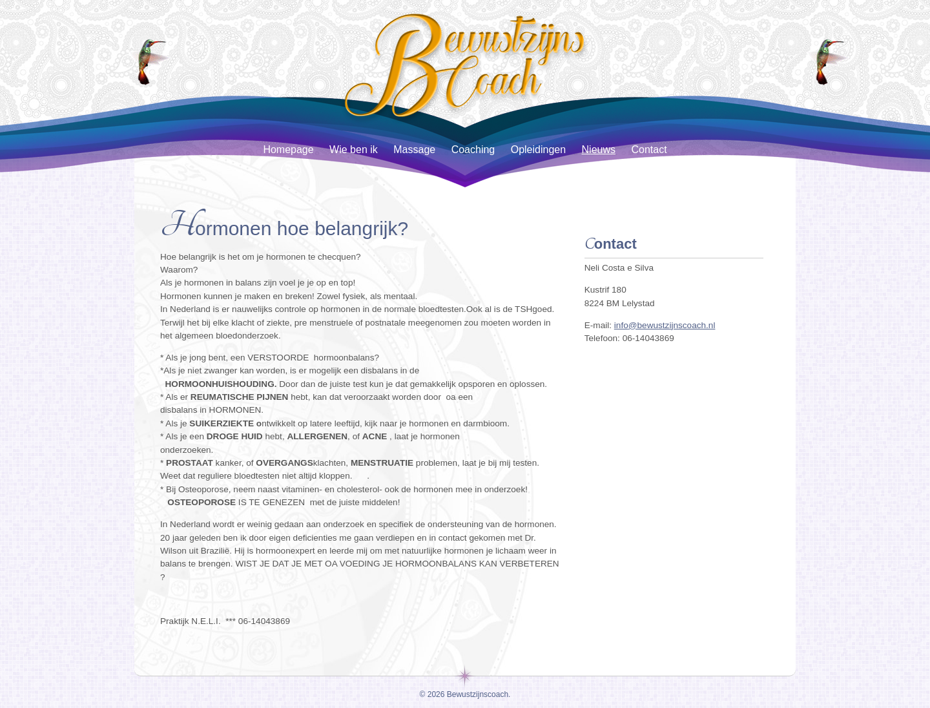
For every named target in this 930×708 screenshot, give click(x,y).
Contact (648, 149)
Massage (414, 149)
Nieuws (598, 149)
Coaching (473, 149)
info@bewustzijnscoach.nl (665, 325)
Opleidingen (538, 149)
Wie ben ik (353, 149)
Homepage (288, 149)
